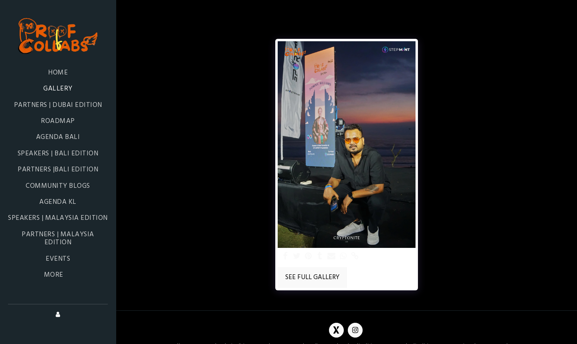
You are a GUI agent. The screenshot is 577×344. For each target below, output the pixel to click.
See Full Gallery (312, 277)
